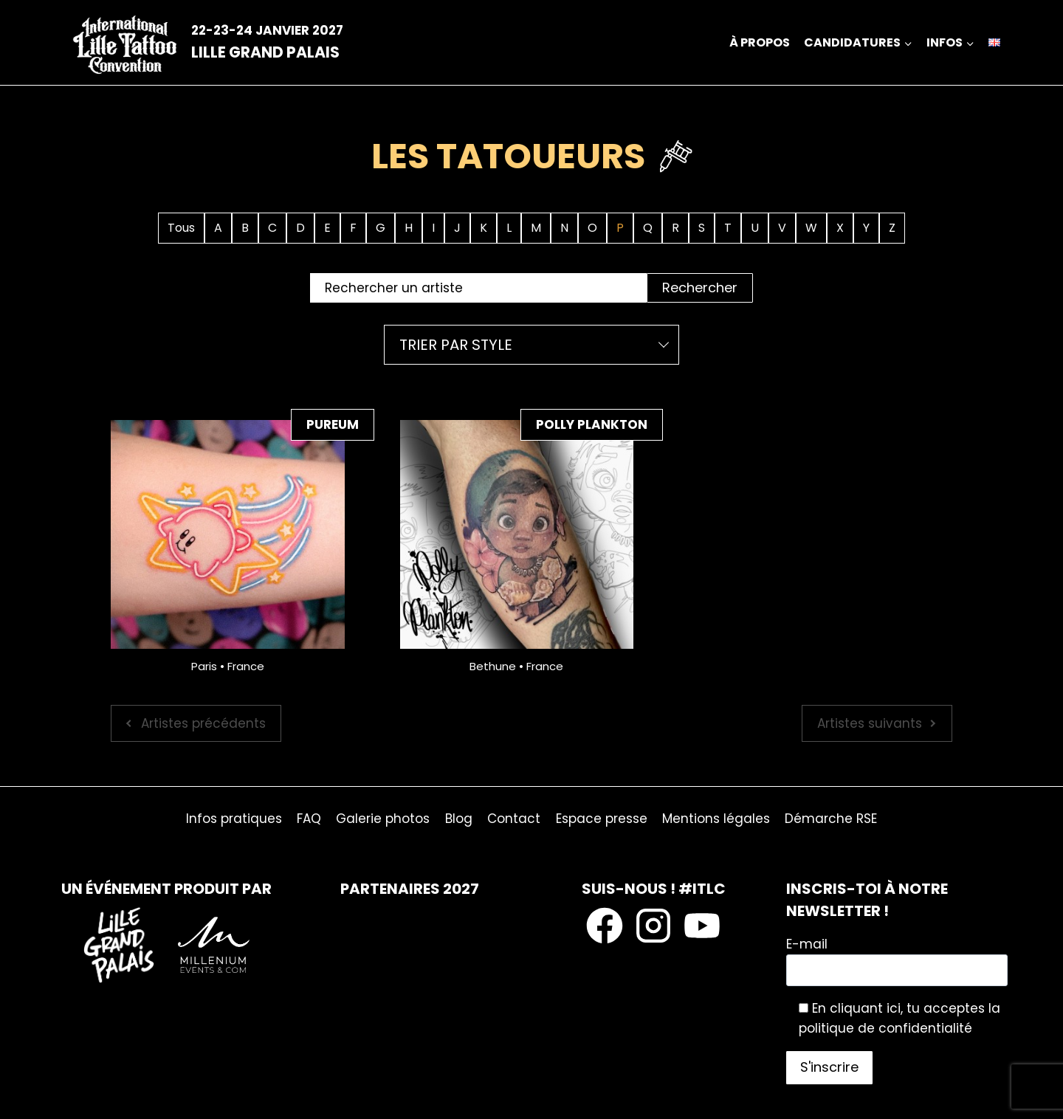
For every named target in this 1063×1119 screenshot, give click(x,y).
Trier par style (455, 344)
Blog (458, 818)
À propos (759, 42)
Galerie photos (383, 818)
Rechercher (699, 287)
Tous (181, 227)
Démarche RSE (831, 818)
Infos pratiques (234, 818)
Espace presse (601, 818)
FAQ (309, 818)
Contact (513, 818)
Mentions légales (716, 818)
